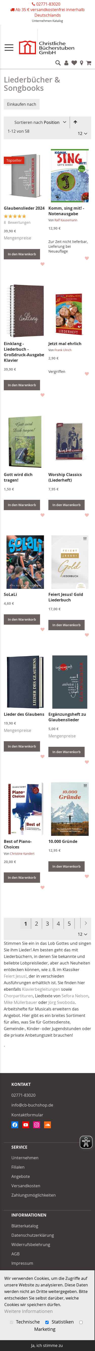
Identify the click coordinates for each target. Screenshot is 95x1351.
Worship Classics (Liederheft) (65, 477)
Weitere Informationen (28, 1311)
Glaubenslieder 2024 (24, 208)
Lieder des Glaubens (24, 714)
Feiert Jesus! (15, 976)
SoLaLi (10, 594)
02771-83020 (48, 4)
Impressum (22, 1263)
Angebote (20, 1176)
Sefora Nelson (75, 996)
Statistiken (60, 1322)
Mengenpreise (17, 238)
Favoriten (74, 63)
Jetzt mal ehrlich (65, 343)
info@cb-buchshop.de (32, 1105)
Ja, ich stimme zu (47, 1345)
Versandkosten (25, 1186)
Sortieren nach (28, 122)
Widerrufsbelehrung (30, 1244)
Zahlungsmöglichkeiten (33, 1195)
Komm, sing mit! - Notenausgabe (66, 210)
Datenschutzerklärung (32, 1235)
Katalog (57, 21)
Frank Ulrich (62, 350)
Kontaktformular (27, 1115)
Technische (25, 1322)
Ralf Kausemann (65, 220)
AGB (15, 1254)
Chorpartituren (18, 996)
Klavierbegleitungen (41, 989)
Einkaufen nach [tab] (21, 104)
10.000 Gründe (62, 841)
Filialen (82, 63)
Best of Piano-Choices (18, 844)
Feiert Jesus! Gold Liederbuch (65, 597)
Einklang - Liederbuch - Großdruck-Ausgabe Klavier (24, 352)
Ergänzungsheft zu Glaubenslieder (67, 717)
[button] (42, 263)
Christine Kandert (22, 853)
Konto (66, 63)
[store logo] (47, 43)
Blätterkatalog (24, 1226)
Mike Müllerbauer (20, 1002)
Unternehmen (42, 21)
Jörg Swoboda (61, 1002)
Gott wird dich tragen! (18, 477)
